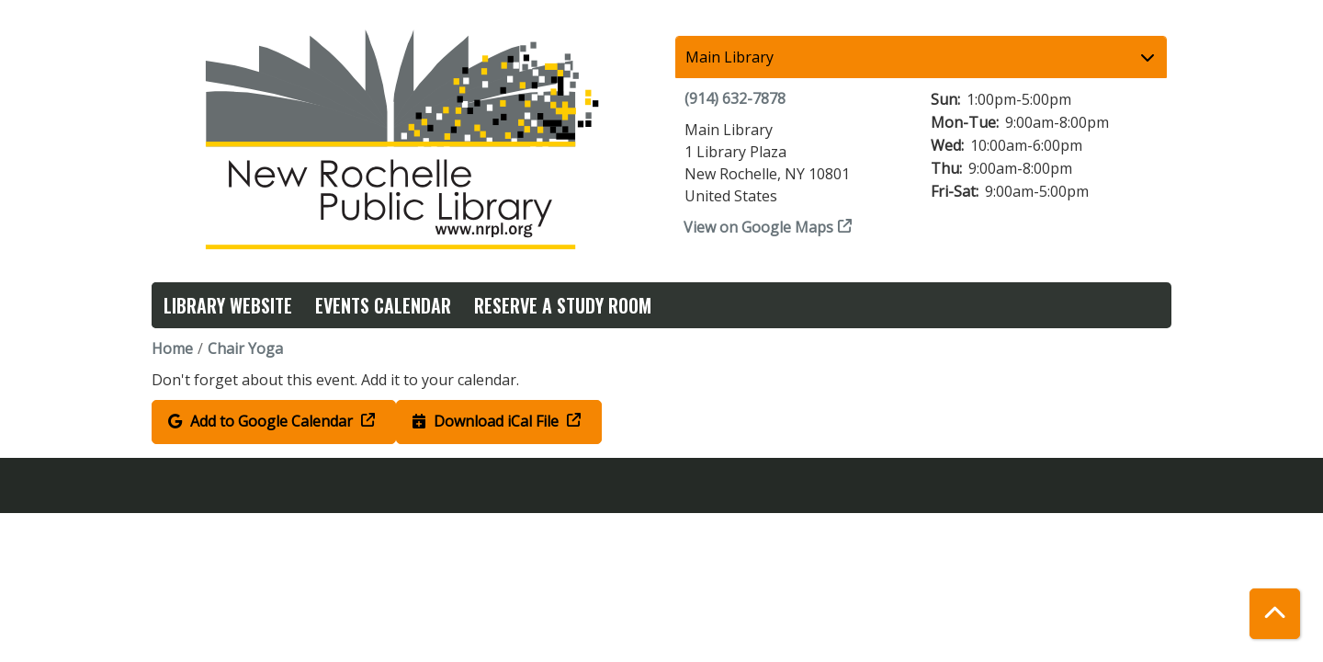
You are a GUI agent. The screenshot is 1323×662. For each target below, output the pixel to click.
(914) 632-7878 (735, 98)
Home (172, 348)
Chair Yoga (245, 348)
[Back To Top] (1275, 613)
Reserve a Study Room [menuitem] (562, 305)
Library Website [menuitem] (228, 305)
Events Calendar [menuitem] (383, 305)
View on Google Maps (758, 227)
